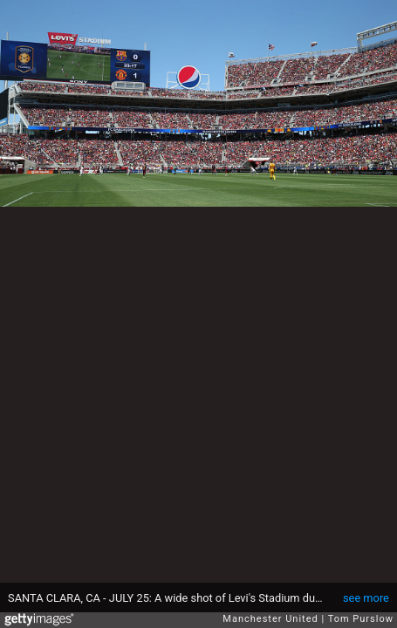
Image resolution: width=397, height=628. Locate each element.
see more (366, 597)
